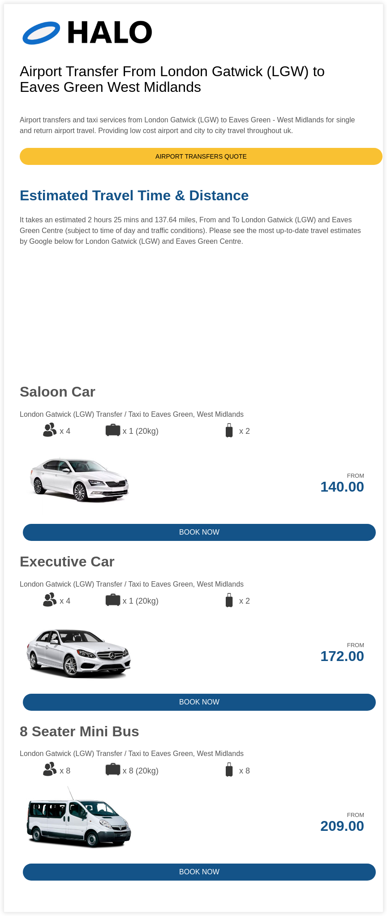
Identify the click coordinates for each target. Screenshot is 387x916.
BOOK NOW (199, 532)
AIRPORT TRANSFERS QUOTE (201, 156)
